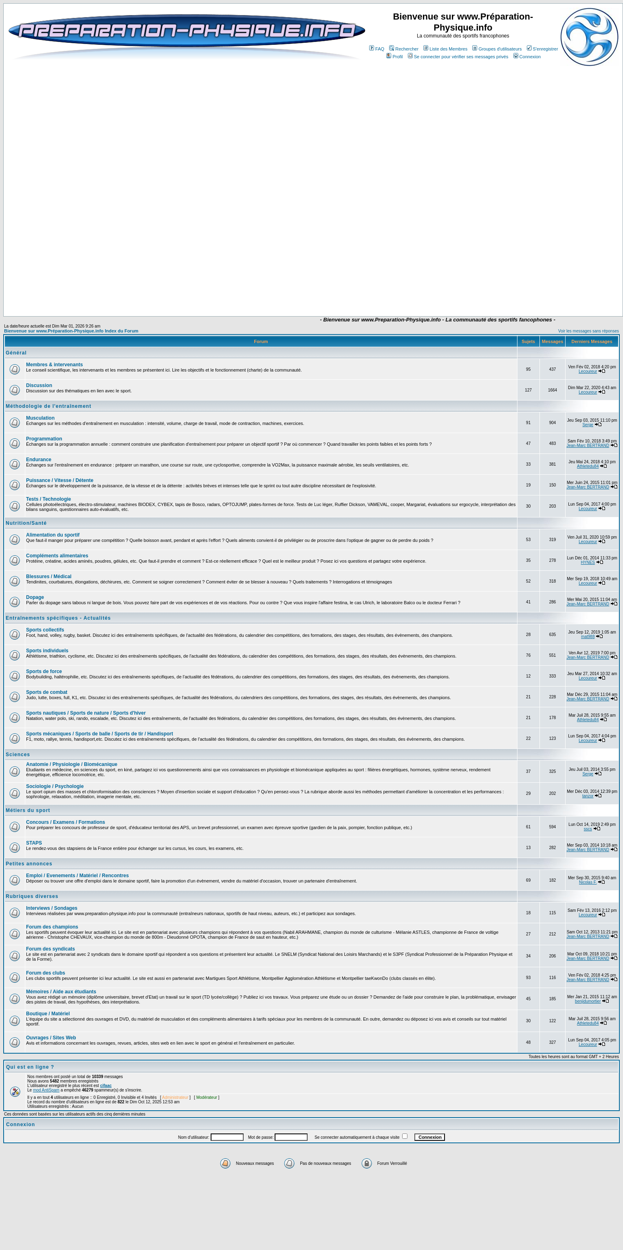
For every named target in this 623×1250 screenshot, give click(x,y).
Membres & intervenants (54, 365)
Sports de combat (46, 692)
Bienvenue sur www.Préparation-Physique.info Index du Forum (71, 330)
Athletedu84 (588, 466)
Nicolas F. (588, 882)
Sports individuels (47, 651)
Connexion (527, 56)
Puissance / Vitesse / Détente (59, 480)
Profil (394, 56)
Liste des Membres (445, 48)
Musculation (40, 418)
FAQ (376, 48)
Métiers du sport (28, 810)
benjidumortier (588, 1001)
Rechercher (403, 48)
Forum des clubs (45, 973)
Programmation (44, 439)
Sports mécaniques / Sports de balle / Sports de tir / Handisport (99, 734)
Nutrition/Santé (26, 523)
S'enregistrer (542, 48)
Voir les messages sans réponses (588, 331)
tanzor (588, 796)
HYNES (588, 562)
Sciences (18, 754)
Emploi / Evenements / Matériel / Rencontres (77, 875)
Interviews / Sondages (51, 908)
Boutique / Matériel (48, 1014)
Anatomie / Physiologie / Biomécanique (71, 764)
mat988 (587, 636)
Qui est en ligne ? (30, 1067)
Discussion (39, 385)
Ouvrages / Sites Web (51, 1038)
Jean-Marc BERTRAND (587, 445)
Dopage (35, 597)
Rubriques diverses (32, 896)
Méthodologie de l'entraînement (48, 406)
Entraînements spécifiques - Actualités (58, 618)
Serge (587, 425)
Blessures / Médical (48, 576)
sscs (588, 829)
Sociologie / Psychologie (55, 786)
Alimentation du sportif (52, 535)
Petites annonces (29, 864)
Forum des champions (52, 927)
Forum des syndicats (50, 949)
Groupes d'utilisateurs (497, 48)
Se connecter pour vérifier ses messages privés (458, 56)
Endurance (38, 459)
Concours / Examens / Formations (65, 822)
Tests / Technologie (48, 499)
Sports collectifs (45, 630)
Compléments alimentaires (57, 556)
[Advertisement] (260, 292)
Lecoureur (588, 371)
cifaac (106, 1085)
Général (16, 353)
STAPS (34, 843)
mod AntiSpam (46, 1090)
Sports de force (44, 671)
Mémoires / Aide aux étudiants (61, 992)
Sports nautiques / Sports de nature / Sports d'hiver (86, 713)
